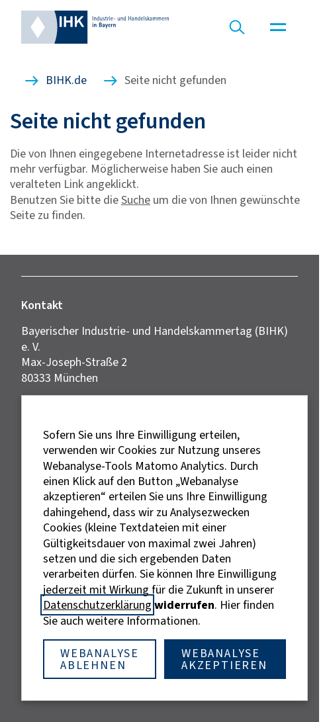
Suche (135, 200)
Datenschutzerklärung (97, 605)
